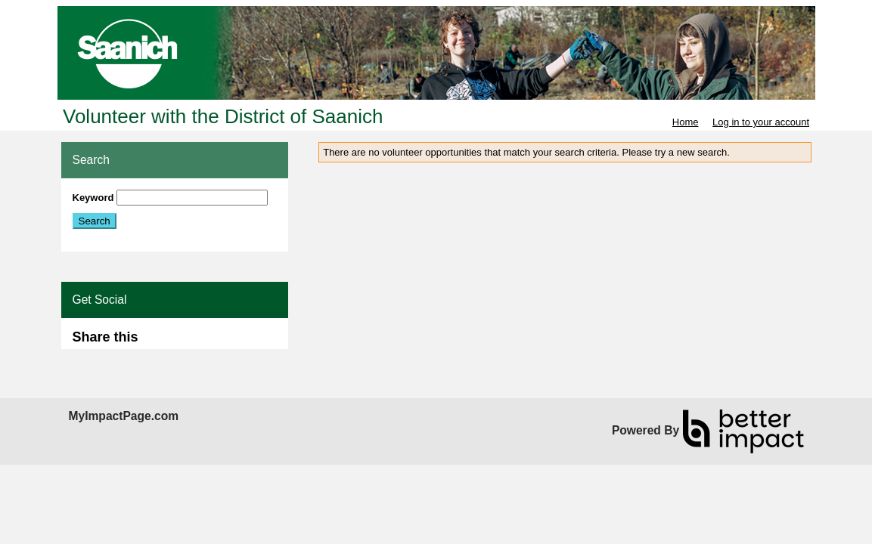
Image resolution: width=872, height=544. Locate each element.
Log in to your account (760, 122)
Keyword (93, 197)
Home (685, 122)
